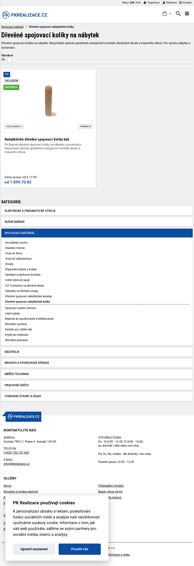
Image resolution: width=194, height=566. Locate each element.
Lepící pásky (12, 313)
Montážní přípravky (16, 340)
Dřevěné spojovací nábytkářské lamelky (28, 296)
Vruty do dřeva (13, 253)
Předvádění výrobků (111, 485)
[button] (166, 14)
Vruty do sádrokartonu (18, 258)
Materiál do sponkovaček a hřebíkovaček (29, 318)
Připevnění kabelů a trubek (21, 269)
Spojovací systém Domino (20, 308)
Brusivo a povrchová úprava (27, 363)
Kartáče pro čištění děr (18, 329)
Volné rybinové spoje (17, 280)
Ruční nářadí (15, 222)
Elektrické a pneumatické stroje (30, 211)
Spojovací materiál (12, 26)
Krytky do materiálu (16, 334)
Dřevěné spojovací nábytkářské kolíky (27, 301)
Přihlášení (170, 2)
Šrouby (9, 264)
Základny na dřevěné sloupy (21, 291)
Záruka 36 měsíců (110, 497)
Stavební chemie (15, 248)
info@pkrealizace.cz (16, 464)
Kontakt (185, 2)
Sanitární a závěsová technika (23, 274)
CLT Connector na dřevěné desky (24, 285)
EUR (138, 2)
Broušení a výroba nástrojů (20, 491)
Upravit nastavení (34, 549)
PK (3, 59)
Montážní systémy (16, 324)
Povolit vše (79, 549)
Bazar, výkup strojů (110, 491)
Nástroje (12, 352)
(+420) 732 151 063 (16, 452)
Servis (7, 485)
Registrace (152, 2)
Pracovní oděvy (17, 385)
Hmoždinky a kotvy (16, 242)
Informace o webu (118, 554)
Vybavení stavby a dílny (23, 396)
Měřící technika (17, 374)
